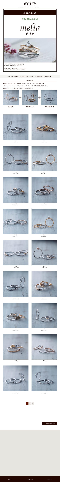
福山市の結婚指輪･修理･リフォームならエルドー (30, 6)
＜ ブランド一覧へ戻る (50, 423)
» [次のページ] (32, 403)
